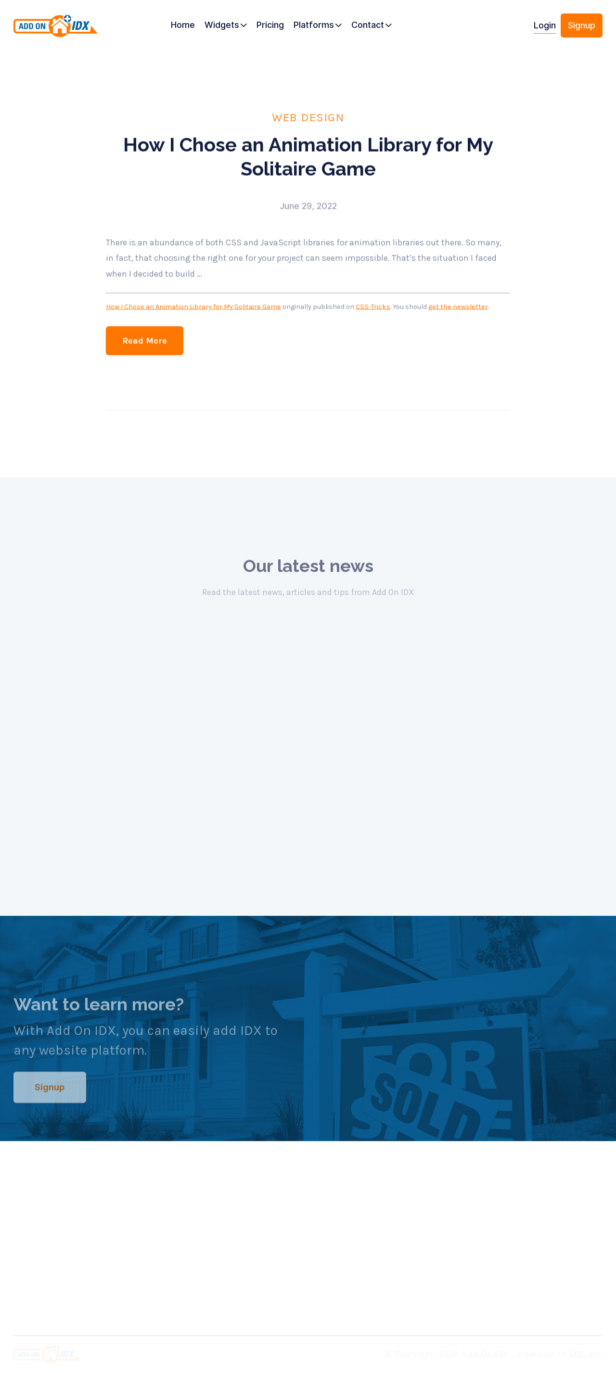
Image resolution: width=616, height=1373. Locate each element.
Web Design (308, 117)
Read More (144, 340)
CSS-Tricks (373, 307)
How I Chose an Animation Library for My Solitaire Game (193, 307)
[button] (226, 25)
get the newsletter (458, 307)
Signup (581, 25)
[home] (58, 29)
